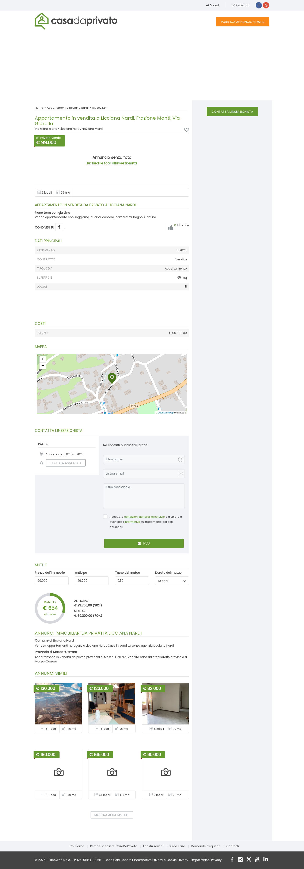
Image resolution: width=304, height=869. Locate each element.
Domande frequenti (205, 846)
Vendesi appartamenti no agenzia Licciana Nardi (70, 645)
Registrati (241, 5)
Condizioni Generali (118, 860)
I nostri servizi (153, 846)
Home (39, 108)
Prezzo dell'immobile (50, 573)
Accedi (213, 5)
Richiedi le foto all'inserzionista (112, 163)
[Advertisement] (152, 66)
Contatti (232, 846)
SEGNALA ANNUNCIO (63, 463)
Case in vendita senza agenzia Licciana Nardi (141, 645)
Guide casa (176, 846)
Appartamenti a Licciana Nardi (67, 108)
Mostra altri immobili (111, 815)
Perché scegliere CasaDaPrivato (113, 846)
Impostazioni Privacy (206, 860)
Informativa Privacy (148, 860)
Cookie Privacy (177, 860)
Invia (144, 543)
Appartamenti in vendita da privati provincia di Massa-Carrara (80, 657)
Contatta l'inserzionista (232, 111)
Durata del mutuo (168, 573)
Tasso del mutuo (127, 573)
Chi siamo (76, 846)
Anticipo (81, 573)
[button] (112, 378)
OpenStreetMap (166, 412)
